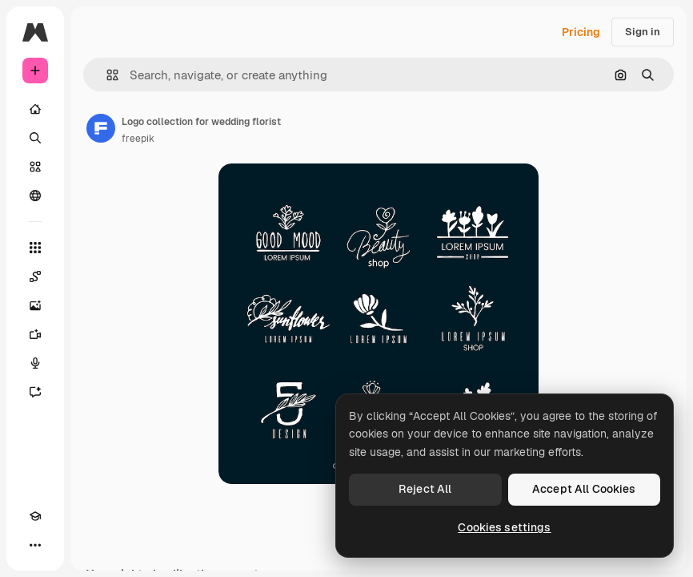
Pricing (581, 32)
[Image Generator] (35, 305)
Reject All (425, 489)
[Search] (35, 138)
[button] (106, 75)
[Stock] (35, 167)
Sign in (642, 31)
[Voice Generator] (35, 363)
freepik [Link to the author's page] (138, 138)
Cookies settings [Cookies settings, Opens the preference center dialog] (504, 527)
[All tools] (35, 247)
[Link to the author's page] (100, 128)
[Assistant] (35, 392)
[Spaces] (35, 276)
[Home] (35, 109)
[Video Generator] (35, 334)
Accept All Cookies (584, 489)
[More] (35, 545)
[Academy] (35, 516)
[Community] (35, 195)
